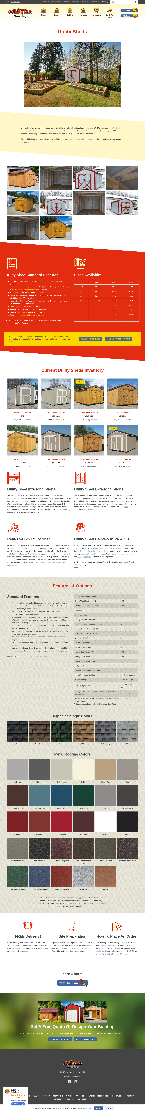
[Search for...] (122, 2)
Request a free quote (90, 339)
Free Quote (86, 1099)
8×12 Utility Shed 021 (22, 412)
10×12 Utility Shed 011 (56, 412)
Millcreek (102, 548)
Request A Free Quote (60, 1039)
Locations (45, 2)
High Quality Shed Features (36, 656)
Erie (122, 548)
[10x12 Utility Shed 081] (122, 440)
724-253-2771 (15, 2)
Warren (128, 554)
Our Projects (56, 2)
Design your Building (85, 1039)
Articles (75, 2)
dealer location (102, 951)
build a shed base (76, 948)
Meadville (110, 548)
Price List (80, 1096)
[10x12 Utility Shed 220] (89, 394)
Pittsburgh (94, 548)
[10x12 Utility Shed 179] (22, 440)
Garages (36, 1096)
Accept (98, 1108)
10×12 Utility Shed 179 (22, 459)
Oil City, (118, 548)
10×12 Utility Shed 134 (56, 459)
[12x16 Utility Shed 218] (122, 394)
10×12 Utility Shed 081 (123, 459)
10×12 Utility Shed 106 (89, 459)
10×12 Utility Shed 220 (89, 412)
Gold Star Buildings (15, 1091)
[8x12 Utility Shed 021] (22, 394)
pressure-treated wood (78, 139)
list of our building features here (31, 315)
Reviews (67, 2)
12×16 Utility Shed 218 (123, 412)
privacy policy (87, 1108)
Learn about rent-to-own (118, 339)
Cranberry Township (88, 551)
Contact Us (94, 2)
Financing (70, 1096)
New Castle (101, 551)
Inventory (46, 1096)
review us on (18, 1104)
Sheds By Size (102, 1096)
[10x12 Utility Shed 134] (56, 440)
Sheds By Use (116, 1096)
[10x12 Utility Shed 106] (89, 440)
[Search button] (136, 2)
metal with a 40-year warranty (24, 290)
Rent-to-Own (58, 1096)
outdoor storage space (16, 498)
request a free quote (105, 565)
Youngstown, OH (84, 557)
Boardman (121, 554)
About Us (84, 2)
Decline (109, 1108)
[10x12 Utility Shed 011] (56, 394)
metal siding (125, 495)
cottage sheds (87, 510)
